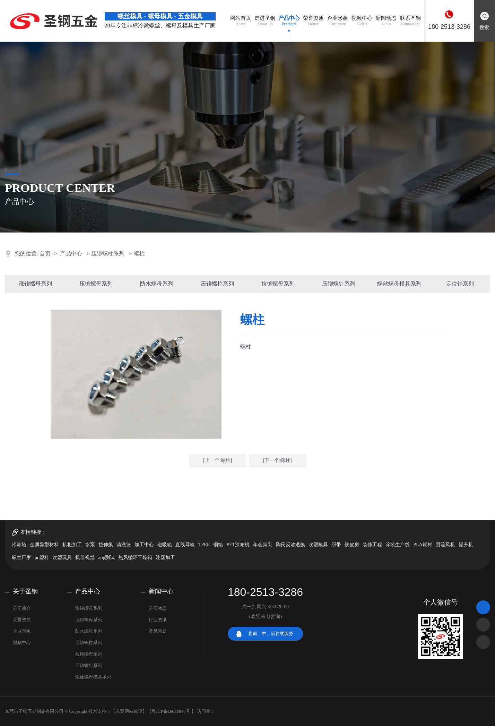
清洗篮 (123, 544)
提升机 (466, 544)
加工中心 (144, 544)
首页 (45, 253)
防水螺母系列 (156, 284)
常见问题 (158, 631)
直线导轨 (185, 544)
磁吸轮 (164, 544)
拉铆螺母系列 (278, 284)
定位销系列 (460, 284)
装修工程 (372, 544)
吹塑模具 (318, 544)
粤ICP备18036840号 (170, 711)
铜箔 (218, 544)
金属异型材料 (44, 544)
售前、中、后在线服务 (270, 633)
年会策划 (262, 544)
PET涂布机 (238, 544)
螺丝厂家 (21, 557)
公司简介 (22, 608)
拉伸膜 (105, 544)
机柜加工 (72, 544)
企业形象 (22, 631)
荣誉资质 (22, 619)
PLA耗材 (422, 544)
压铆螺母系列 (96, 284)
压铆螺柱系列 (107, 253)
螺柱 (139, 253)
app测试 (106, 557)
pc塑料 (42, 557)
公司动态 (158, 608)
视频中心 (22, 642)
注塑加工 (165, 557)
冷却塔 (19, 544)
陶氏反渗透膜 (290, 544)
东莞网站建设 (128, 711)
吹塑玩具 (62, 557)
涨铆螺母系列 (35, 284)
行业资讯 (158, 619)
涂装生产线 (397, 544)
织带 (336, 544)
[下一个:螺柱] (277, 460)
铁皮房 (352, 544)
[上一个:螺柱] (217, 460)
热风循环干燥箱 (135, 557)
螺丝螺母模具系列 (399, 284)
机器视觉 (85, 557)
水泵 (90, 544)
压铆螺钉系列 (338, 284)
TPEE (204, 544)
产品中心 (71, 253)
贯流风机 (445, 544)
